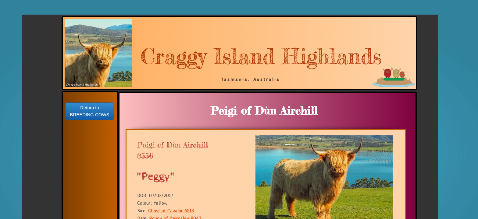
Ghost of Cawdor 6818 (171, 210)
